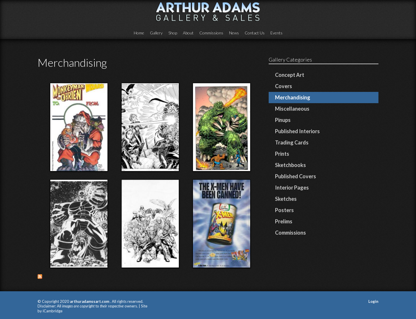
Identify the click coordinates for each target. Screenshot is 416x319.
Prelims (283, 221)
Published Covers (295, 176)
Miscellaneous (292, 108)
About (188, 32)
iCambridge (52, 311)
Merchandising (292, 97)
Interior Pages (292, 187)
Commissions (211, 32)
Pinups (283, 120)
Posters (284, 210)
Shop (172, 32)
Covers (283, 86)
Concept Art (289, 75)
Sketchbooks (290, 165)
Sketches (286, 199)
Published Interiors (297, 131)
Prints (282, 154)
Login (373, 301)
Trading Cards (292, 142)
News (234, 32)
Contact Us (255, 32)
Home (139, 32)
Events (276, 32)
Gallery (156, 32)
